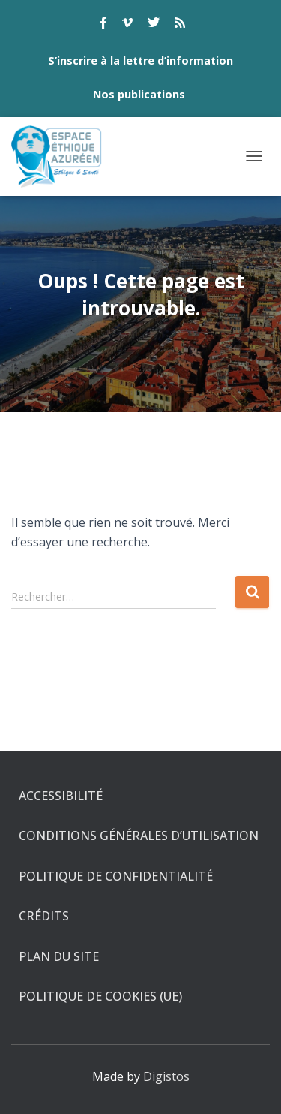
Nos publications (139, 94)
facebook (103, 25)
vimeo (127, 25)
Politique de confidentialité (116, 876)
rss (180, 25)
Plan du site (59, 956)
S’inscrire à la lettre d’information (140, 60)
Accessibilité (61, 795)
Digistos (166, 1076)
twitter (154, 25)
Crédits (44, 916)
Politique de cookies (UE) (100, 996)
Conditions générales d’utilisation (139, 835)
